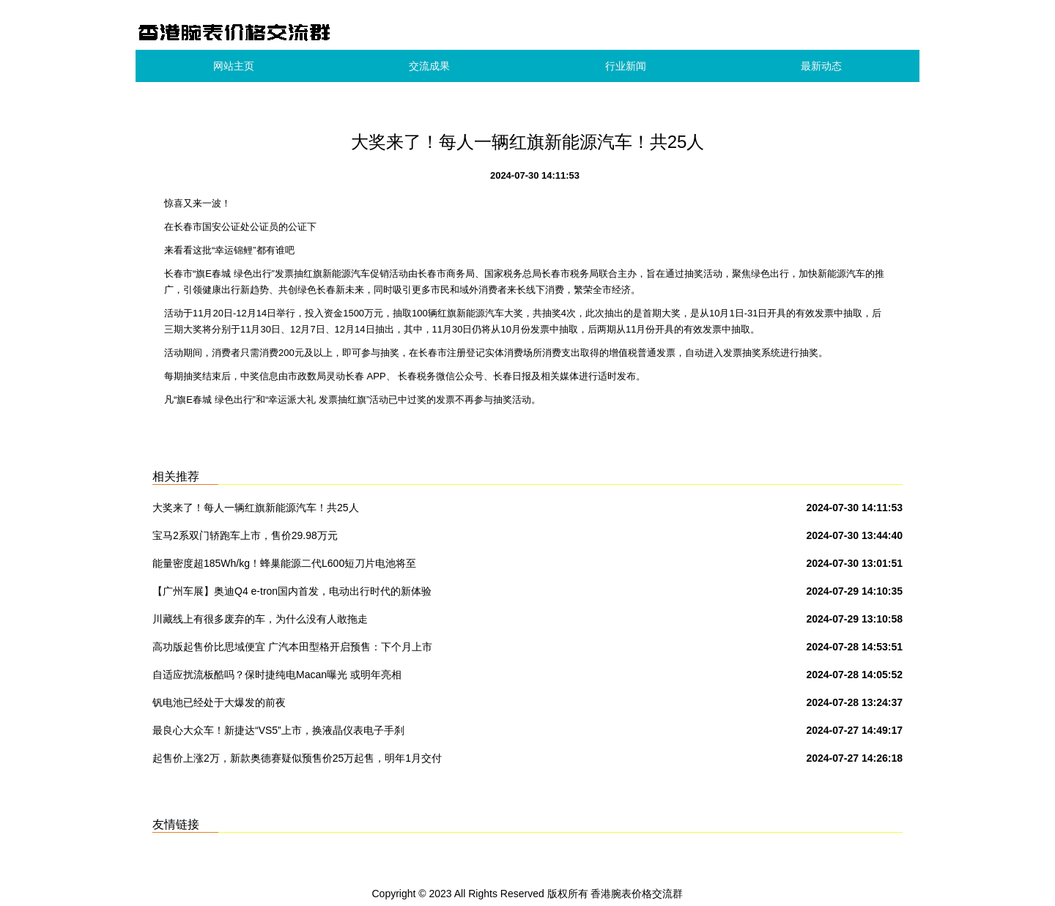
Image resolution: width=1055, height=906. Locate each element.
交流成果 (429, 66)
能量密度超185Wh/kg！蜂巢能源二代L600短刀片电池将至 (284, 563)
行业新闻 (625, 66)
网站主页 (233, 66)
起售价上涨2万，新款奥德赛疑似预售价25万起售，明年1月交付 (297, 758)
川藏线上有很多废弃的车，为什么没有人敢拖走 (260, 619)
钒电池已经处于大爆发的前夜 (219, 702)
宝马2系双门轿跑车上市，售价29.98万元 (245, 535)
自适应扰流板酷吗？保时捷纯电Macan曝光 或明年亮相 (276, 674)
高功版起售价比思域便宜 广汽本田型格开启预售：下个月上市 (292, 647)
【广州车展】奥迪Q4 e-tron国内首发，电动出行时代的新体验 (292, 591)
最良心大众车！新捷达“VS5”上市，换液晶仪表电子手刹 (278, 730)
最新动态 (821, 66)
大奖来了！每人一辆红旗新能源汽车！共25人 (255, 507)
